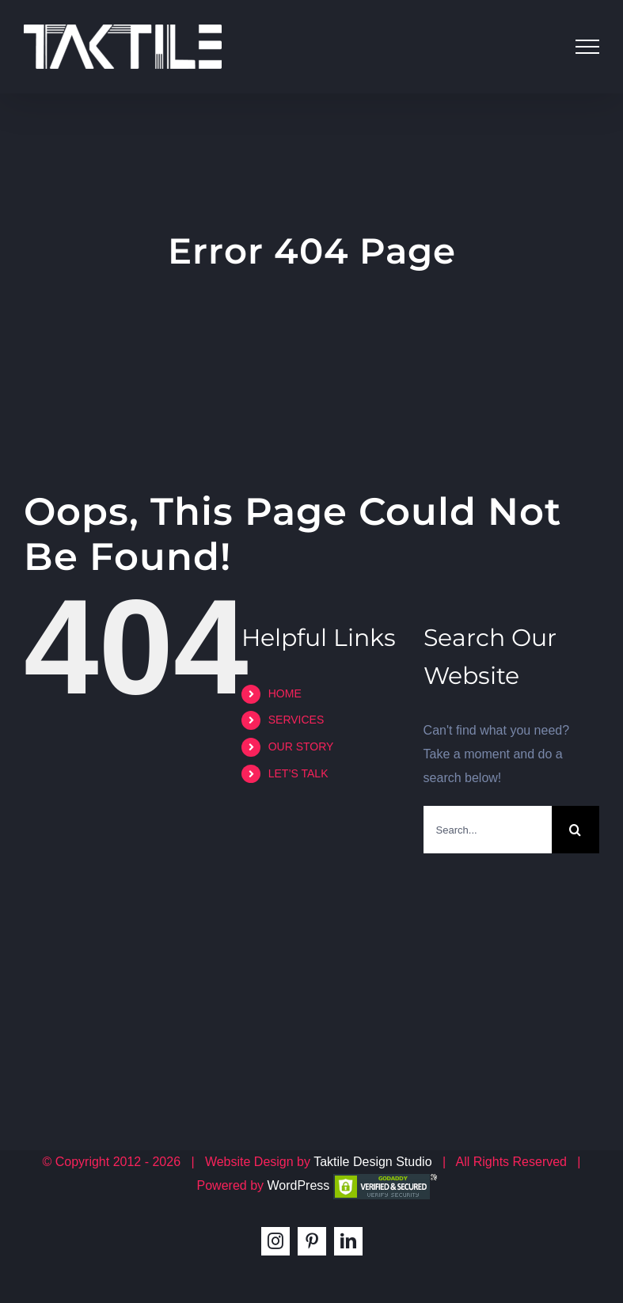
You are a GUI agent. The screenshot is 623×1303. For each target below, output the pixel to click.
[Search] (575, 829)
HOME (285, 693)
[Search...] (488, 829)
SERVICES (296, 719)
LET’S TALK (298, 773)
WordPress (298, 1185)
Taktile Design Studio (372, 1161)
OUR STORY (301, 746)
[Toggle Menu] (587, 47)
